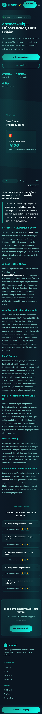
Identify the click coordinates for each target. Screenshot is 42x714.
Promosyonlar (8, 679)
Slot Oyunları (8, 675)
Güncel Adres (8, 698)
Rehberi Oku (21, 65)
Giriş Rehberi (8, 694)
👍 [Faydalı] (22, 529)
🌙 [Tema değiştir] (20, 5)
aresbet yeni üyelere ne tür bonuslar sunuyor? (21, 553)
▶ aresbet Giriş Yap (21, 710)
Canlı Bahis (7, 667)
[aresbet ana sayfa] (9, 4)
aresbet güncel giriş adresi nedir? (21, 524)
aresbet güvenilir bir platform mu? (21, 568)
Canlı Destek (8, 690)
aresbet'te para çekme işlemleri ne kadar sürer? (21, 582)
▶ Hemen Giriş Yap (21, 57)
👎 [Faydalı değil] (28, 529)
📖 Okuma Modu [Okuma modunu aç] (33, 186)
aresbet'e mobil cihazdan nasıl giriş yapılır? (21, 538)
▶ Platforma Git (21, 628)
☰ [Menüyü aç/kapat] (39, 4)
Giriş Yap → (29, 5)
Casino (6, 671)
